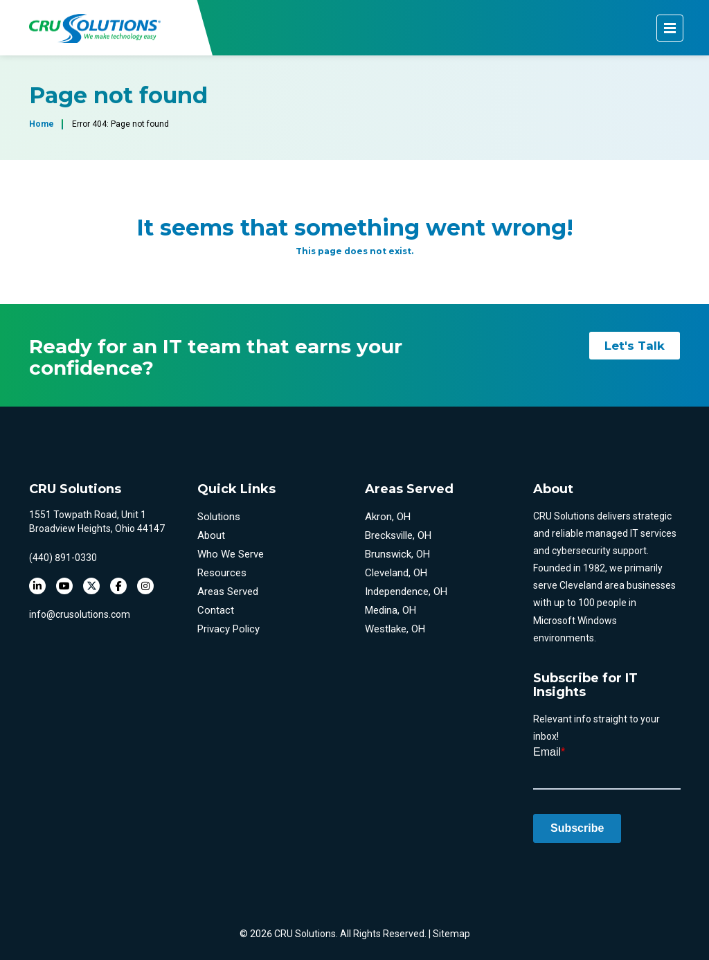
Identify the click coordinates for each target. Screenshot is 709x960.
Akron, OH (388, 516)
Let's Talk (634, 346)
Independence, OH (406, 591)
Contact (215, 610)
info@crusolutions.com (79, 614)
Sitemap (451, 933)
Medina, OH (390, 610)
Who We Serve (230, 554)
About (211, 535)
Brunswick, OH (397, 554)
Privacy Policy (228, 629)
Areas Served (227, 591)
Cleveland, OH (396, 573)
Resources (221, 573)
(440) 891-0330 (63, 557)
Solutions (218, 516)
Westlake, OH (395, 629)
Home (41, 124)
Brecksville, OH (398, 535)
